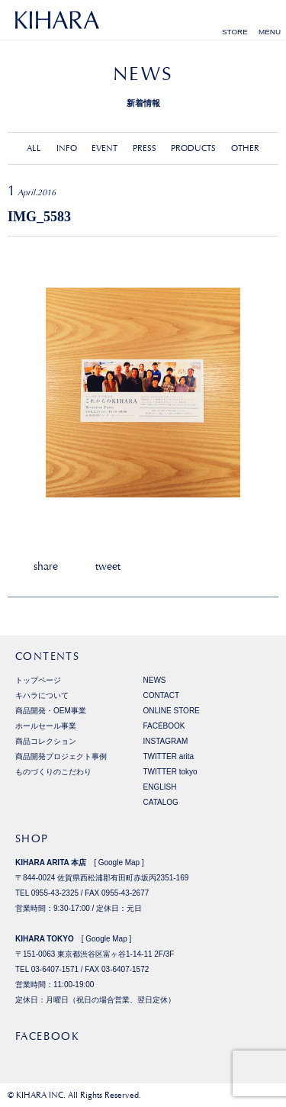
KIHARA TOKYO (44, 939)
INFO (66, 148)
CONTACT (161, 695)
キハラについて (42, 695)
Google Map (119, 862)
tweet (108, 566)
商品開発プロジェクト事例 (61, 756)
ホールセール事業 (45, 726)
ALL (34, 148)
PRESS (144, 148)
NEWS (154, 680)
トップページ (38, 680)
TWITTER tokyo (170, 771)
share (46, 566)
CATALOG (160, 802)
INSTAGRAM (165, 741)
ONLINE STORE (171, 710)
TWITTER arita (168, 756)
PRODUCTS (193, 148)
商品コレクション (45, 741)
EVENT (104, 148)
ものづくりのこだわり (53, 771)
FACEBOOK (164, 726)
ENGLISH (160, 787)
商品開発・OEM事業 (50, 710)
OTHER (245, 148)
